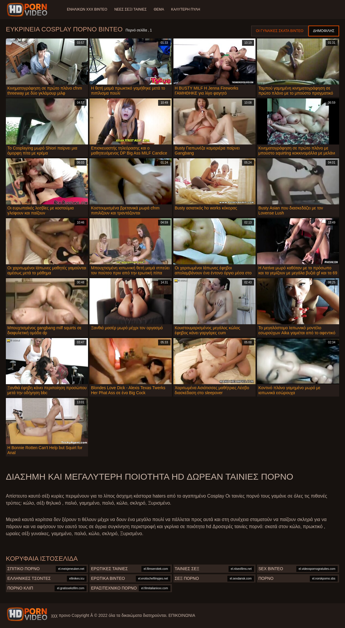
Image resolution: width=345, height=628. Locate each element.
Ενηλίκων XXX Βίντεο (87, 9)
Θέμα (159, 9)
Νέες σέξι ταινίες (130, 9)
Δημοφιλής (323, 31)
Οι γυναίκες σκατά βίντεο (279, 31)
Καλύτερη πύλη (185, 9)
